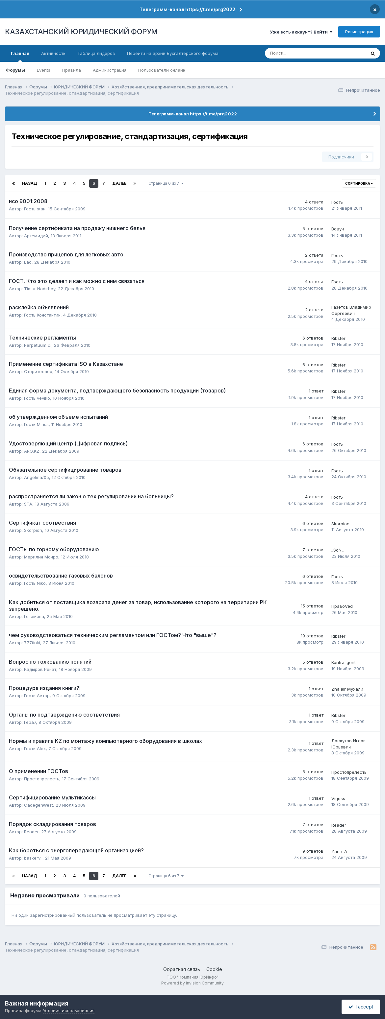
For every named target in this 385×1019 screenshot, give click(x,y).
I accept (360, 1006)
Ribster (338, 338)
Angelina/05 (36, 477)
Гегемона (34, 616)
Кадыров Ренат (40, 669)
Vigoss (338, 798)
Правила (71, 70)
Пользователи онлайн (161, 70)
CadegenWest (38, 805)
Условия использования (68, 1010)
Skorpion (33, 530)
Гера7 (30, 722)
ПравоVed (342, 606)
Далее (119, 183)
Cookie (214, 969)
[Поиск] (293, 53)
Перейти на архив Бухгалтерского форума (172, 53)
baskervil (33, 858)
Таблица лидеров (96, 53)
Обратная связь (181, 969)
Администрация (109, 70)
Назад (29, 183)
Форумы (15, 70)
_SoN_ (337, 550)
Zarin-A (339, 851)
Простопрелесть (41, 778)
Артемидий (36, 235)
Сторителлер (38, 371)
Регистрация (359, 31)
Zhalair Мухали (347, 689)
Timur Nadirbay (39, 288)
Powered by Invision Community (192, 983)
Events (43, 70)
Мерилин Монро (41, 556)
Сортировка (359, 183)
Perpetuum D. (37, 345)
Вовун (337, 228)
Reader (31, 831)
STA (28, 504)
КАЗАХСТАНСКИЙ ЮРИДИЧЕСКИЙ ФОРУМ (81, 31)
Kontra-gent (343, 662)
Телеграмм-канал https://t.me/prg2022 (187, 9)
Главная (20, 56)
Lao (28, 262)
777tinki (32, 642)
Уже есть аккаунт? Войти (301, 32)
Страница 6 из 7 (166, 183)
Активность (53, 53)
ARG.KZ (31, 451)
